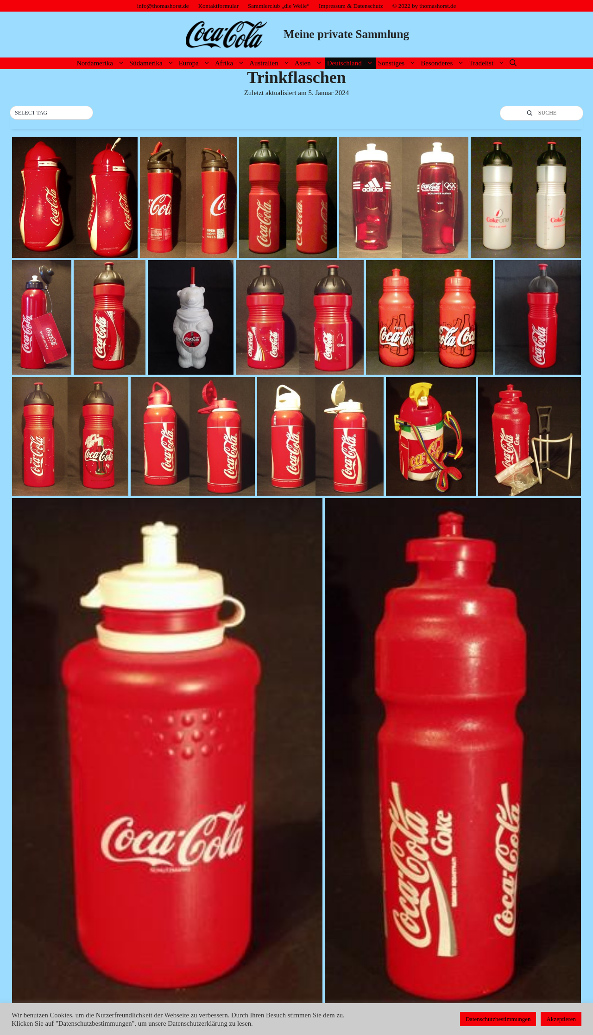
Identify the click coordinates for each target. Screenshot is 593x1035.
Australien (270, 63)
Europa (196, 63)
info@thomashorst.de (163, 5)
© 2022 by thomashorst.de (424, 5)
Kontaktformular (218, 5)
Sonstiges (398, 63)
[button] (51, 113)
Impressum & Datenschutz (351, 5)
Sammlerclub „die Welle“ (278, 5)
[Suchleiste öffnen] (513, 63)
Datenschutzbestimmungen (498, 1019)
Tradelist (488, 63)
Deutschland (351, 63)
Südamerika (153, 63)
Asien (310, 63)
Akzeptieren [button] (561, 1019)
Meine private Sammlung (346, 34)
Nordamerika (101, 63)
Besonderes (444, 63)
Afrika (231, 63)
